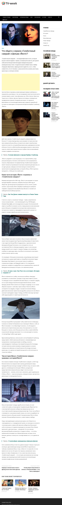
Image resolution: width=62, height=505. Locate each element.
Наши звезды (15, 17)
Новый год (46, 45)
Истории (44, 17)
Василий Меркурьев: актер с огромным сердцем (55, 56)
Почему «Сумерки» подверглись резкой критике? (33, 489)
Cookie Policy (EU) (6, 502)
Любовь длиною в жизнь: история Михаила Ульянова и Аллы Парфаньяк (55, 65)
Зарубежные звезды (24, 17)
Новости (50, 17)
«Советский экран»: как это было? (7, 488)
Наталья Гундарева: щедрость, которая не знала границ (55, 74)
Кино (31, 17)
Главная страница (6, 17)
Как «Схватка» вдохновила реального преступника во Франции (55, 105)
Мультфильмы (37, 17)
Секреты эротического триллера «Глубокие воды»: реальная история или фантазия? (55, 116)
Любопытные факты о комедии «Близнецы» (20, 488)
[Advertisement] (21, 82)
